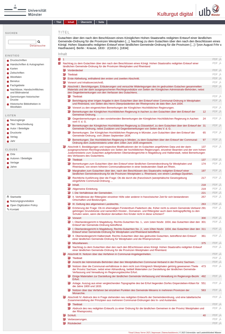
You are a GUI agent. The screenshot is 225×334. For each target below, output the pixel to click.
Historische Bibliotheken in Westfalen (25, 105)
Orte (12, 154)
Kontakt (14, 209)
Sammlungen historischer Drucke (25, 98)
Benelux (15, 81)
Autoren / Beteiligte (21, 158)
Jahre (13, 166)
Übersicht (86, 22)
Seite (101, 22)
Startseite (15, 196)
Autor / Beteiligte (19, 128)
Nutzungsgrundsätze (22, 201)
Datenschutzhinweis (170, 332)
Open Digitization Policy (24, 205)
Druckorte (15, 132)
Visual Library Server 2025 (139, 332)
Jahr (12, 140)
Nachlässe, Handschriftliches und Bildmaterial (27, 91)
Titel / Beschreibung (21, 124)
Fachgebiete (17, 85)
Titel (58, 22)
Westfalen (16, 76)
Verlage (14, 162)
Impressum (156, 332)
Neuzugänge (17, 120)
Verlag (14, 136)
